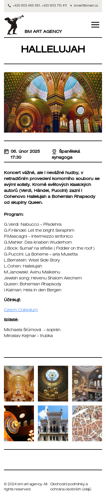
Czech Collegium (21, 310)
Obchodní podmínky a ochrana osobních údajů (70, 487)
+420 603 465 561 (26, 6)
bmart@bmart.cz (86, 6)
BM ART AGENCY (33, 24)
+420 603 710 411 (54, 6)
